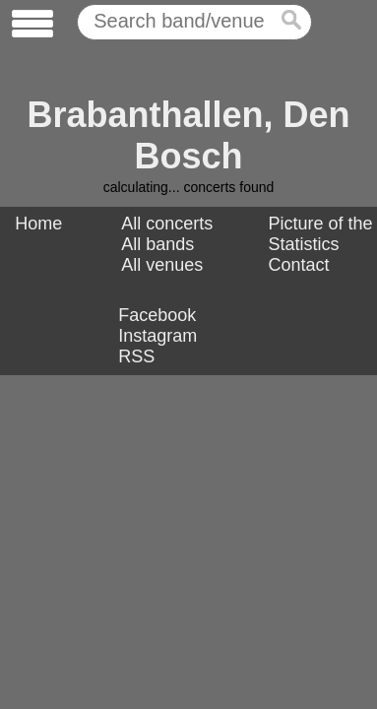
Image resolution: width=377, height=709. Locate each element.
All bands (157, 244)
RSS (136, 356)
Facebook (157, 315)
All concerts (167, 223)
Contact (299, 265)
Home (38, 223)
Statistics (304, 244)
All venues (162, 265)
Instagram (157, 336)
